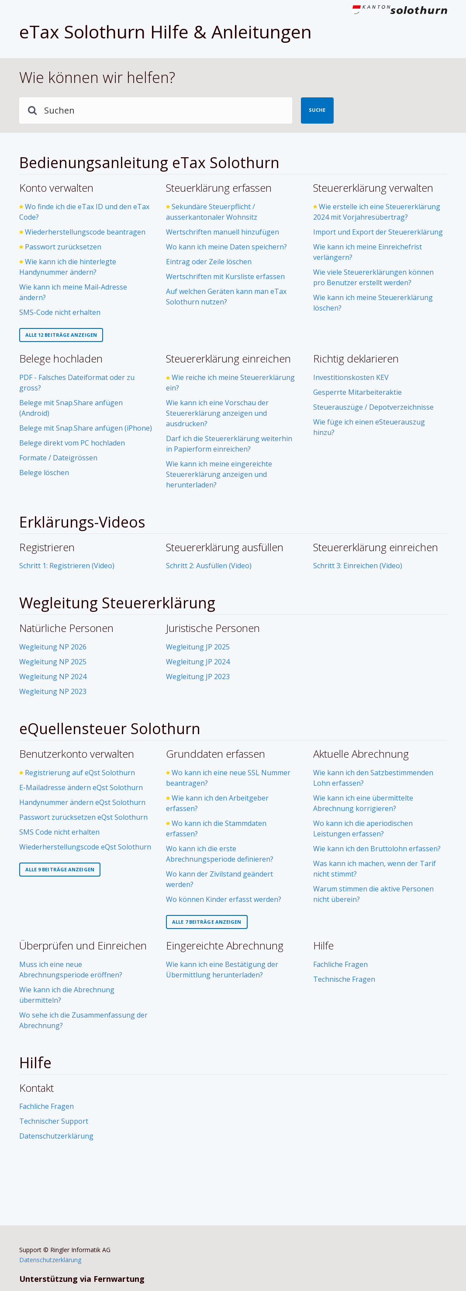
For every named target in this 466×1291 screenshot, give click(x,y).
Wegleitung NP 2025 (52, 661)
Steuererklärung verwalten (373, 187)
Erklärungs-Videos (82, 522)
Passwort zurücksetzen (63, 247)
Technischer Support (53, 1121)
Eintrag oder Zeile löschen (209, 261)
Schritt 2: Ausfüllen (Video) (209, 565)
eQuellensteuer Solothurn (109, 728)
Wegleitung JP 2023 (198, 676)
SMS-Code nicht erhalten (59, 312)
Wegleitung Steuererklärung (117, 603)
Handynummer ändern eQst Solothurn (82, 802)
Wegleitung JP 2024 (198, 661)
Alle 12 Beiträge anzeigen (61, 334)
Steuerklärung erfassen (219, 187)
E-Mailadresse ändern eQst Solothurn (81, 787)
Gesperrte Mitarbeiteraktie (357, 392)
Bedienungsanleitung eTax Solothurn (149, 162)
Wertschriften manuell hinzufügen (222, 232)
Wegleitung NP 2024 (52, 676)
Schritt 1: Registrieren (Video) (66, 565)
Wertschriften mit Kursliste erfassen (225, 276)
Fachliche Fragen (340, 964)
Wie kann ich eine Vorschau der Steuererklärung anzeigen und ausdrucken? (217, 413)
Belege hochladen (61, 358)
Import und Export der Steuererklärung (378, 232)
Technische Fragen (344, 979)
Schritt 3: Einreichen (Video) (357, 565)
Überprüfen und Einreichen (83, 945)
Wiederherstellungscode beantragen (85, 232)
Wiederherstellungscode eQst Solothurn (85, 847)
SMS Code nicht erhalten (59, 832)
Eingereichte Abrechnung (224, 945)
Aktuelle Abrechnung (361, 753)
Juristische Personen (213, 628)
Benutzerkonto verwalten (76, 753)
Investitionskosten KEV (351, 377)
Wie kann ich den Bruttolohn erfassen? (377, 848)
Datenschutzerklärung (56, 1136)
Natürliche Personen (66, 628)
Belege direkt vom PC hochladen (72, 443)
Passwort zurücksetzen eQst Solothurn (83, 817)
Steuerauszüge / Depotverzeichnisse (373, 407)
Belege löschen (44, 472)
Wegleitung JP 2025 (198, 647)
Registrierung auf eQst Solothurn (80, 772)
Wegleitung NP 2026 (52, 647)
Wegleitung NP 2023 (52, 691)
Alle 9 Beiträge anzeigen (59, 869)
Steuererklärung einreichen (228, 358)
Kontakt (36, 1087)
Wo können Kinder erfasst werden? (223, 899)
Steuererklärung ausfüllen (224, 547)
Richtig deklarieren (356, 358)
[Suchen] (155, 110)
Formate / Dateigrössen (58, 458)
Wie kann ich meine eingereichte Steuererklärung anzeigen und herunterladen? (219, 474)
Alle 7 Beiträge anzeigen (206, 921)
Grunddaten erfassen (215, 753)
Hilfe (323, 945)
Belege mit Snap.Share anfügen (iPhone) (85, 428)
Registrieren (47, 547)
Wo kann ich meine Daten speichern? (226, 247)
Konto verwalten (56, 187)
